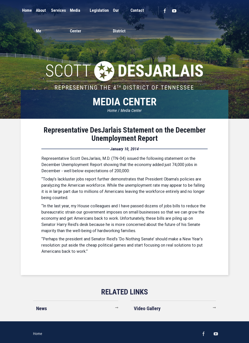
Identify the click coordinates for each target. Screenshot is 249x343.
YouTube (209, 11)
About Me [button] (61, 10)
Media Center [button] (103, 10)
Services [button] (80, 10)
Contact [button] (172, 10)
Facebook (199, 11)
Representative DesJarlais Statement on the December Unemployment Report (125, 134)
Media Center (131, 110)
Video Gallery (147, 308)
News (41, 308)
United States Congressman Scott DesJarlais (124, 54)
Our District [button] (151, 10)
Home (112, 110)
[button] (60, 10)
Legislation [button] (128, 10)
